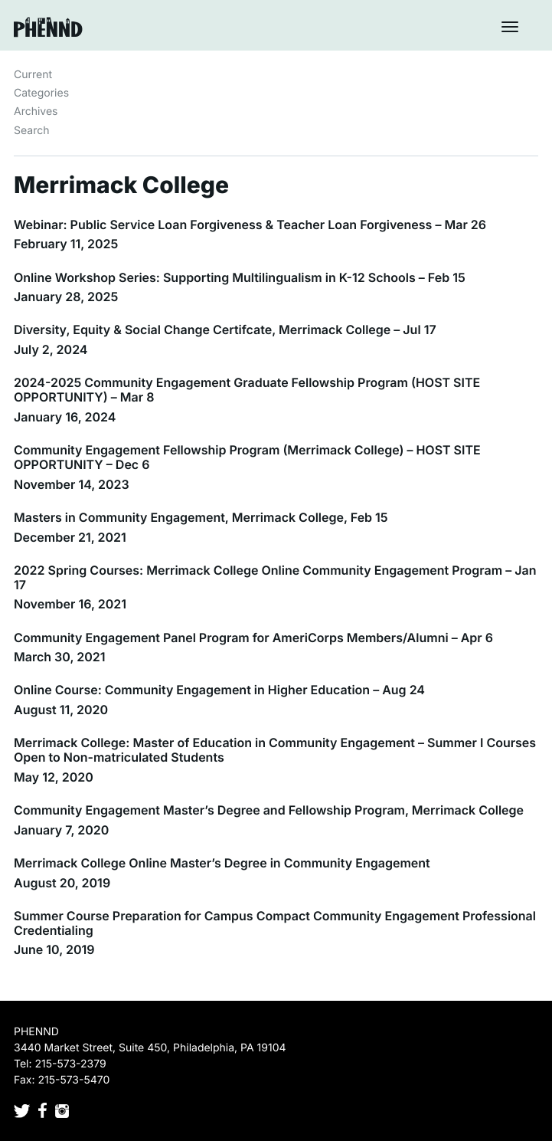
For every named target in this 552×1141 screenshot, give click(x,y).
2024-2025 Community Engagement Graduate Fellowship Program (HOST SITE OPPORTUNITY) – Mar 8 (247, 390)
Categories (41, 93)
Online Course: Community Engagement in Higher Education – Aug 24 (219, 689)
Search (31, 130)
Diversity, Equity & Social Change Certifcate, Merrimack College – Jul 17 (225, 329)
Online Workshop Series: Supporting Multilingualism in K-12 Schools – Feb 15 (239, 277)
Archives (36, 111)
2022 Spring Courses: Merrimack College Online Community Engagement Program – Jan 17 (275, 577)
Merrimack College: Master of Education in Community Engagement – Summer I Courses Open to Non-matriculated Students (275, 750)
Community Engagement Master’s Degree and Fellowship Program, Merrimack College (269, 810)
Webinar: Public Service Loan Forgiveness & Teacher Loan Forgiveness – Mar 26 (250, 224)
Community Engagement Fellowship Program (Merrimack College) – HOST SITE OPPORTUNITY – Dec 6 (247, 457)
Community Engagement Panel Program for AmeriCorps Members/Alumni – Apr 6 (253, 637)
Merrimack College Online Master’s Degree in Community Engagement (222, 863)
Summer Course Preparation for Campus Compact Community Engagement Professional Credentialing (275, 923)
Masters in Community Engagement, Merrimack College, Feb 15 (201, 517)
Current (33, 74)
